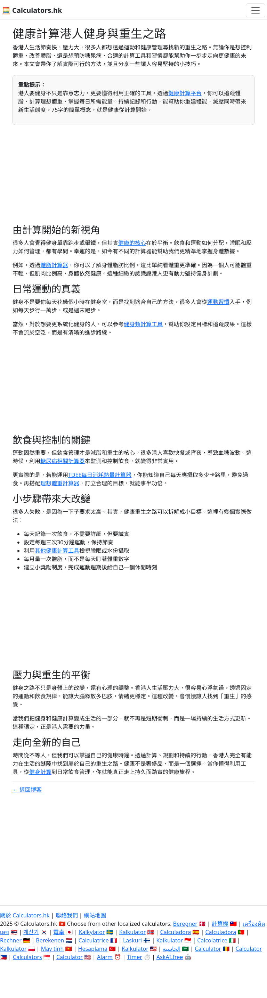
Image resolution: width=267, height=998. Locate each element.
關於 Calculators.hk (25, 915)
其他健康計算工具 (57, 550)
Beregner (185, 923)
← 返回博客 (27, 789)
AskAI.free (169, 957)
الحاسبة (171, 948)
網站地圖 (95, 915)
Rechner (11, 940)
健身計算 (40, 772)
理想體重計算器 (59, 483)
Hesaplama (92, 948)
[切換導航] (255, 10)
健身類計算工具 (143, 324)
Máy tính (52, 948)
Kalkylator (92, 932)
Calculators (27, 957)
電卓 (58, 932)
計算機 (220, 923)
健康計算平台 (185, 93)
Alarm (105, 957)
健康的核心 (132, 243)
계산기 (31, 932)
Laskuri (132, 940)
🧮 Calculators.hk (32, 10)
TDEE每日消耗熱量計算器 (99, 475)
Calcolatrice (212, 940)
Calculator (208, 948)
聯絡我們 (67, 915)
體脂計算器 (54, 265)
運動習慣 (218, 302)
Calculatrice (94, 940)
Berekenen (50, 940)
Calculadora (175, 932)
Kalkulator (132, 932)
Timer (134, 957)
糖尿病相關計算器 (62, 461)
